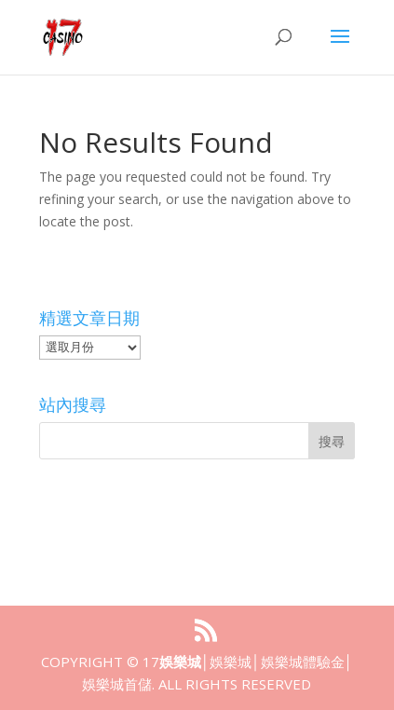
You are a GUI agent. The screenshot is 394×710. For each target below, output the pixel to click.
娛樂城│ (184, 661)
